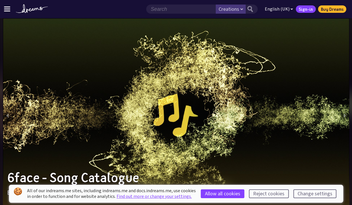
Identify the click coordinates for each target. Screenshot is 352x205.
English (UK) (278, 9)
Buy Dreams (332, 9)
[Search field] (180, 9)
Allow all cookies (222, 193)
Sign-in (305, 9)
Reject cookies (268, 193)
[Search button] (251, 9)
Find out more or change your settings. (154, 196)
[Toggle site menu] (7, 9)
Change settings (315, 193)
